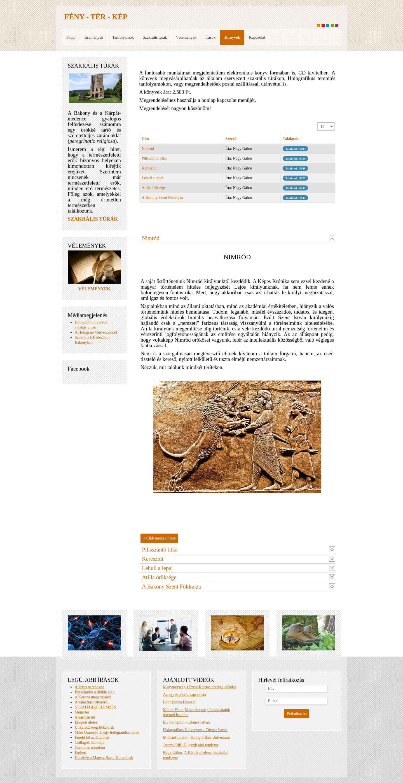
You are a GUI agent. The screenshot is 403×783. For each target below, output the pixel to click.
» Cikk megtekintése (159, 743)
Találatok (290, 142)
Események (94, 37)
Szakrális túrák (155, 37)
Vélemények (186, 37)
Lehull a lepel (152, 181)
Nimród (148, 151)
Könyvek (232, 37)
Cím (145, 142)
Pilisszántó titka (154, 161)
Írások (210, 37)
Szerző (230, 142)
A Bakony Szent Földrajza (162, 200)
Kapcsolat (257, 37)
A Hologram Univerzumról (96, 335)
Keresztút (149, 171)
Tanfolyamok (123, 37)
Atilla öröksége (154, 191)
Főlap (71, 37)
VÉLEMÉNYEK (94, 291)
